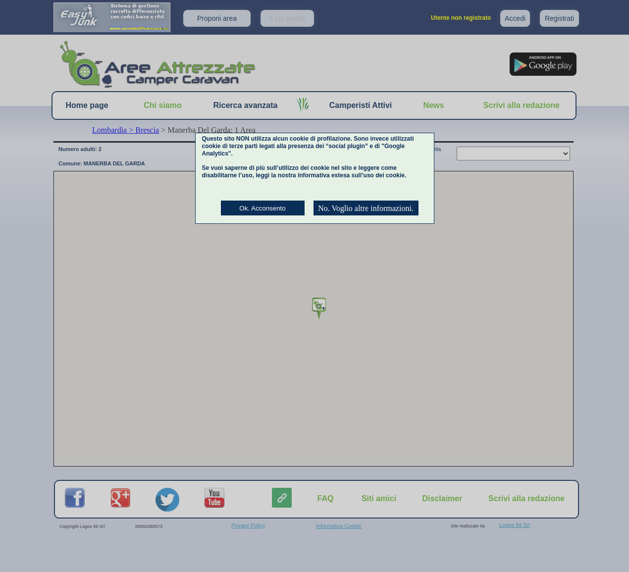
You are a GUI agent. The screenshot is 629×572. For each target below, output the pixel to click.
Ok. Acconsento (262, 208)
